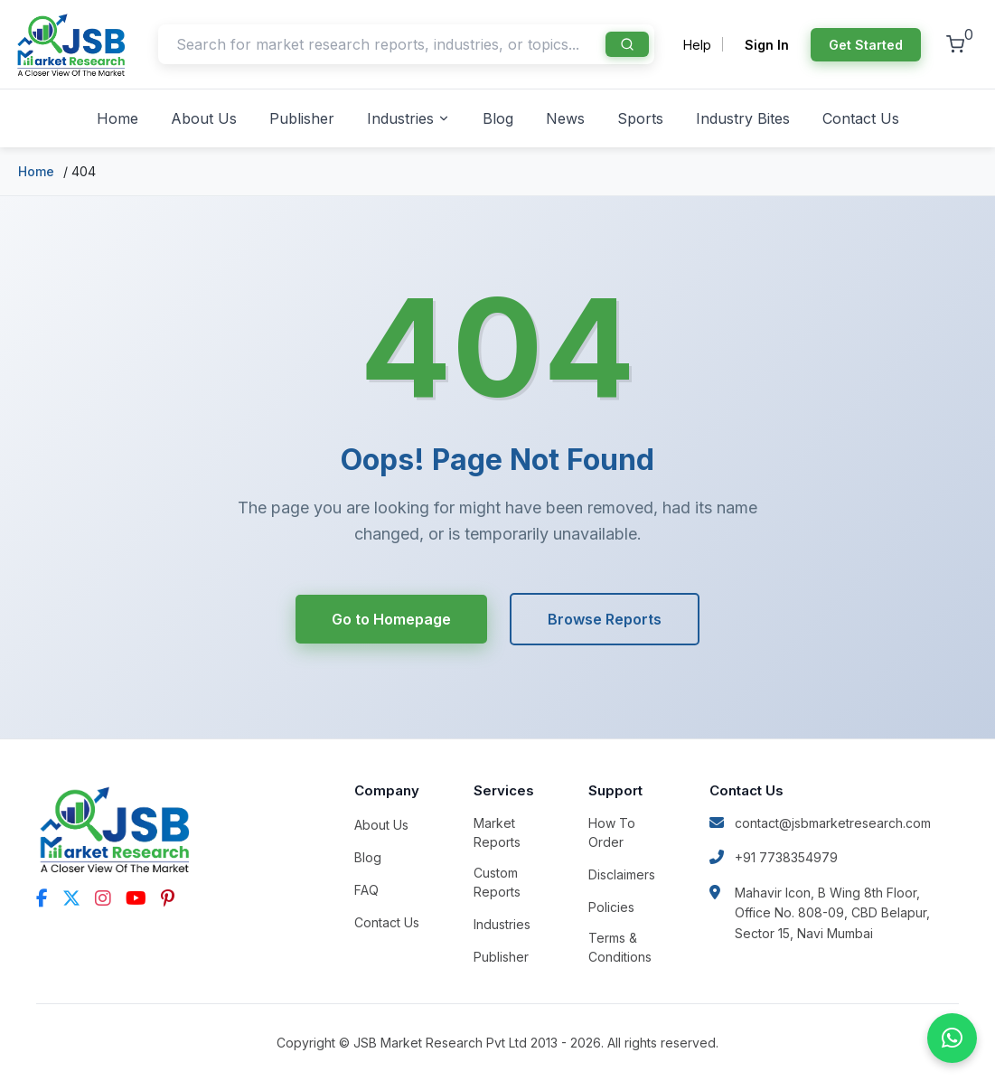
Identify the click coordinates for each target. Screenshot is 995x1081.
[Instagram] (103, 898)
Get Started (866, 44)
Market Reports (497, 832)
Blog (498, 118)
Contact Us (860, 118)
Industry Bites (743, 118)
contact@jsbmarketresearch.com (820, 823)
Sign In (767, 44)
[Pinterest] (167, 898)
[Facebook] (42, 898)
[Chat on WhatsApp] (952, 1038)
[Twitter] (71, 898)
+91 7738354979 (773, 857)
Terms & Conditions (620, 947)
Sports (640, 118)
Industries (408, 118)
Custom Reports (497, 882)
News (565, 118)
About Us (204, 118)
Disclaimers (621, 874)
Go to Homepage (391, 619)
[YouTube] (136, 898)
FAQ (366, 890)
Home (117, 118)
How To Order (611, 832)
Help (697, 44)
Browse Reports (605, 619)
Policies (611, 907)
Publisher (301, 118)
